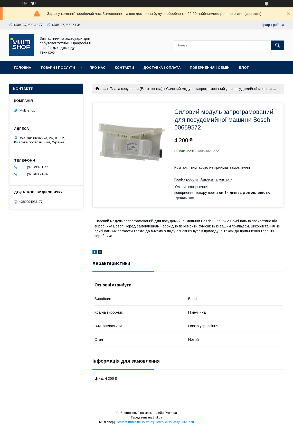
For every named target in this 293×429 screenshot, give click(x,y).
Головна (22, 67)
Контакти (124, 67)
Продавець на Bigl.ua (146, 417)
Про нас (97, 67)
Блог (244, 67)
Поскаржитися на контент (134, 422)
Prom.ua (171, 413)
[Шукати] (277, 45)
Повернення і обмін (210, 67)
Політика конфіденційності (174, 422)
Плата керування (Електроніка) (136, 89)
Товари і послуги (57, 67)
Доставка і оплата (162, 67)
